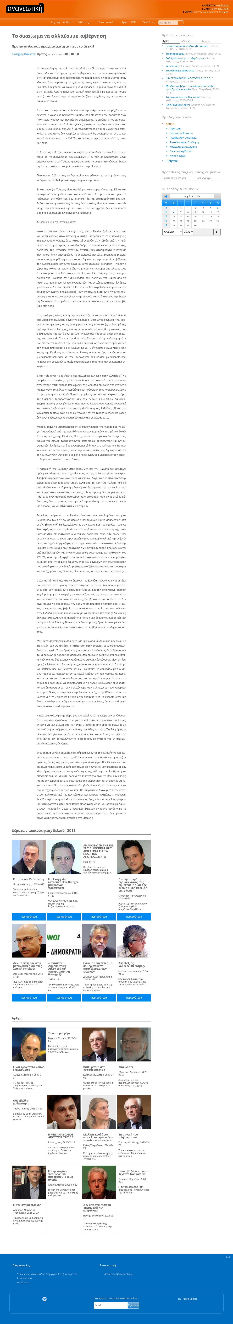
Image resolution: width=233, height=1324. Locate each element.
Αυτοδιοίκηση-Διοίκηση (184, 142)
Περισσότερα (29, 916)
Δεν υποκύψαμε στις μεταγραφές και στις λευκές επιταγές (27, 965)
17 (165, 221)
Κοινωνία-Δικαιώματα (183, 146)
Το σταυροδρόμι (59, 1033)
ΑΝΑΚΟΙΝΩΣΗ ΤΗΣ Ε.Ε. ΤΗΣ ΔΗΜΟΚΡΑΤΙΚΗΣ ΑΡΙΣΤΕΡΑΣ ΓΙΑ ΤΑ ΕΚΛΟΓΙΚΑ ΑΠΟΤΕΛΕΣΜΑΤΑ (98, 851)
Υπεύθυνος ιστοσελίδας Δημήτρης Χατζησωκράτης (47, 1274)
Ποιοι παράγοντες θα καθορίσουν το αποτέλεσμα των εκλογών (97, 967)
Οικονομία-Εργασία (181, 133)
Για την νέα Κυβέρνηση (28, 879)
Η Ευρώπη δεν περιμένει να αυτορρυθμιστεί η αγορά (60, 1175)
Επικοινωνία (105, 22)
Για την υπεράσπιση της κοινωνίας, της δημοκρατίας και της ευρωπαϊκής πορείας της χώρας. (132, 885)
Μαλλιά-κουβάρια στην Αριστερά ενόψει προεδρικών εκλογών (98, 1137)
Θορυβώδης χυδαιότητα (21, 1102)
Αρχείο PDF (127, 22)
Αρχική (55, 22)
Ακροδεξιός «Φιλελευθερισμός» (131, 964)
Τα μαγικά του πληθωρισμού (128, 1136)
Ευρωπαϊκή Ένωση (181, 151)
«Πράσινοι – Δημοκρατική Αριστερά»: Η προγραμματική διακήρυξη (59, 968)
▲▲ (228, 1256)
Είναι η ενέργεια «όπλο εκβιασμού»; (28, 1068)
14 (165, 207)
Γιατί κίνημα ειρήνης (27, 1204)
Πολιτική (175, 128)
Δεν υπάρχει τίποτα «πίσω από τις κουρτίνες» (97, 1207)
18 (165, 225)
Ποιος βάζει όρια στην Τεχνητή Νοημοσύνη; (133, 1172)
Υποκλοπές (125, 1067)
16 (165, 216)
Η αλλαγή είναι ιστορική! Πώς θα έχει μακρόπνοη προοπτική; (63, 883)
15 (165, 212)
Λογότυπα (23, 1282)
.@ (118, 1274)
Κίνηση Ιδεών (177, 155)
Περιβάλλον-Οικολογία (183, 137)
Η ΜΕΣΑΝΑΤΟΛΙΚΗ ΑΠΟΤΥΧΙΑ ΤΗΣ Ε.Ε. (61, 1136)
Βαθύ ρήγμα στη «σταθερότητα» (94, 1068)
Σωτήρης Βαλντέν (24, 54)
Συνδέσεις (147, 22)
